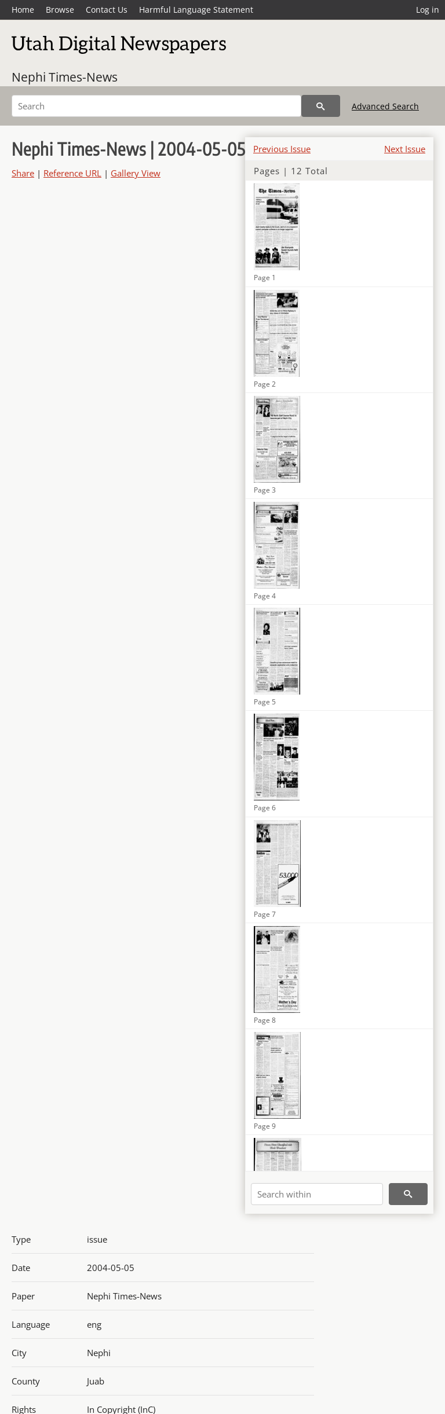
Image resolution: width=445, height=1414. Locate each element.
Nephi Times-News (65, 77)
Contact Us (106, 9)
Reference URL (72, 173)
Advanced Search (385, 106)
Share (23, 173)
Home (23, 9)
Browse (60, 9)
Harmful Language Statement (196, 9)
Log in (427, 9)
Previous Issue (282, 149)
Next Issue (404, 149)
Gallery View (136, 173)
